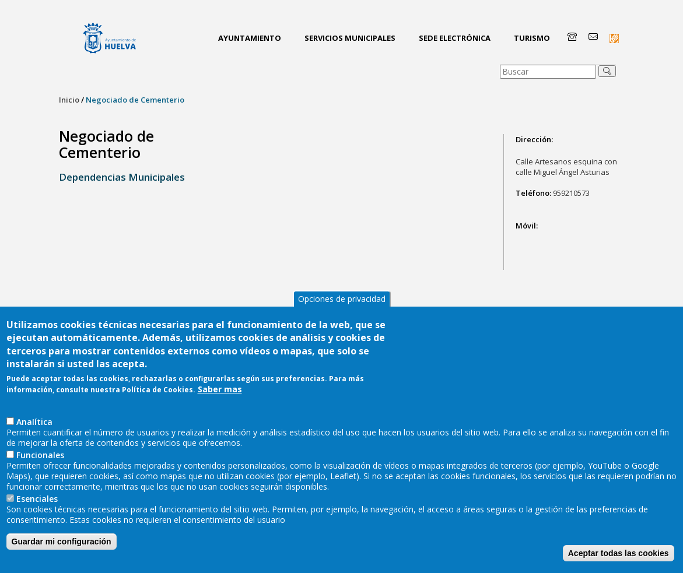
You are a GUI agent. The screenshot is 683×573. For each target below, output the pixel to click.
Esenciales (37, 500)
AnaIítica (34, 423)
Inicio (69, 99)
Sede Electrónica (455, 38)
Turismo (532, 38)
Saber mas (220, 391)
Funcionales (40, 456)
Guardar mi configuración (61, 543)
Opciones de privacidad (342, 299)
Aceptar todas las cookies (618, 555)
